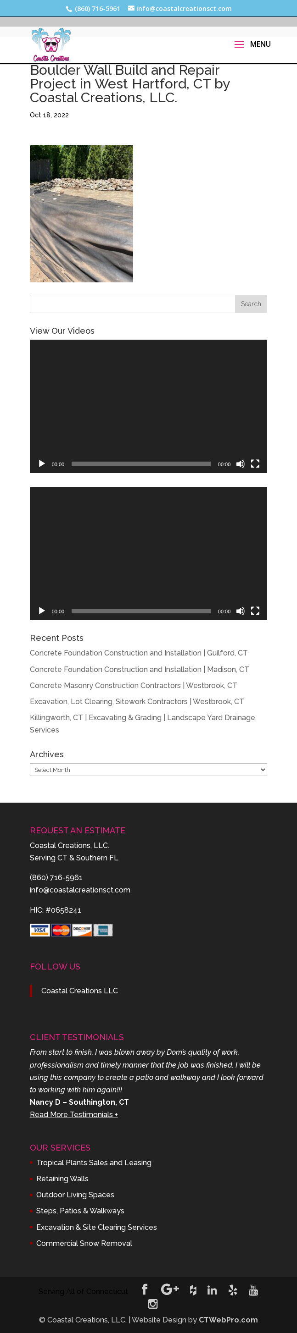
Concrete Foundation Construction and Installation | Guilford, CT (139, 653)
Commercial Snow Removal (84, 1243)
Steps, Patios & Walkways (80, 1210)
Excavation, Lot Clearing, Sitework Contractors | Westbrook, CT (137, 701)
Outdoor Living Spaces (75, 1194)
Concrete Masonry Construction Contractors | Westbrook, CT (133, 685)
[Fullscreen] (255, 463)
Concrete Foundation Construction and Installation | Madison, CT (139, 669)
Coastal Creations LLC (79, 990)
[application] (149, 406)
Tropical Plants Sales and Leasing (93, 1162)
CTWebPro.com (228, 1320)
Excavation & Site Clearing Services (96, 1227)
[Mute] (240, 463)
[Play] (41, 463)
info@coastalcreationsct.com (80, 890)
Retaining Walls (62, 1178)
